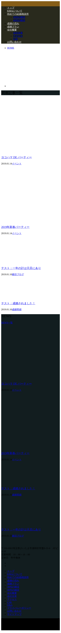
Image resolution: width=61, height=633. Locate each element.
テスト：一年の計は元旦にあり (21, 268)
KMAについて (14, 11)
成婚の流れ (13, 23)
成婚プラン (13, 26)
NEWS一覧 (7, 322)
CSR (15, 39)
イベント (17, 163)
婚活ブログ (18, 274)
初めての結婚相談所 (18, 14)
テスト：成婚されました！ (18, 303)
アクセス (18, 36)
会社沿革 (18, 33)
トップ (10, 7)
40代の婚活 (19, 20)
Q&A (10, 605)
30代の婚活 (19, 17)
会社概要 (12, 29)
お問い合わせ (14, 42)
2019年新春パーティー (15, 227)
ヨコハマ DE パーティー (16, 157)
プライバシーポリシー (19, 608)
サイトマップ (14, 614)
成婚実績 (17, 309)
